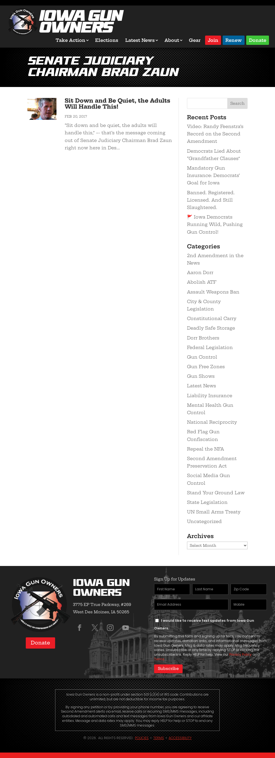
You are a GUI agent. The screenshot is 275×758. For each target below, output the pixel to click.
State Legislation (207, 502)
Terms (159, 659)
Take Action (70, 40)
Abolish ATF (201, 282)
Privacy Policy (240, 654)
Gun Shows (201, 376)
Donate (257, 39)
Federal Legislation (210, 347)
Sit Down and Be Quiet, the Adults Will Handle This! (117, 103)
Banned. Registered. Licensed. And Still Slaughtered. (211, 200)
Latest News (140, 40)
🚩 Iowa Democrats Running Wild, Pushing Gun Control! (215, 224)
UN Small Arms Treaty (213, 512)
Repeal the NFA (205, 449)
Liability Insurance (209, 395)
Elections (106, 40)
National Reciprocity (212, 422)
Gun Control (202, 357)
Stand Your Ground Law (216, 492)
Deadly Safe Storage (211, 328)
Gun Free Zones (206, 366)
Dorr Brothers (203, 338)
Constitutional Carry (211, 318)
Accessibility (180, 738)
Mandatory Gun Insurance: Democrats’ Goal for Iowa (213, 175)
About (172, 40)
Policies (142, 738)
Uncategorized (204, 521)
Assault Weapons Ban (213, 292)
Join (213, 39)
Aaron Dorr (200, 272)
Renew (233, 39)
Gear (195, 40)
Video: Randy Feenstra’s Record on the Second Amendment (215, 134)
